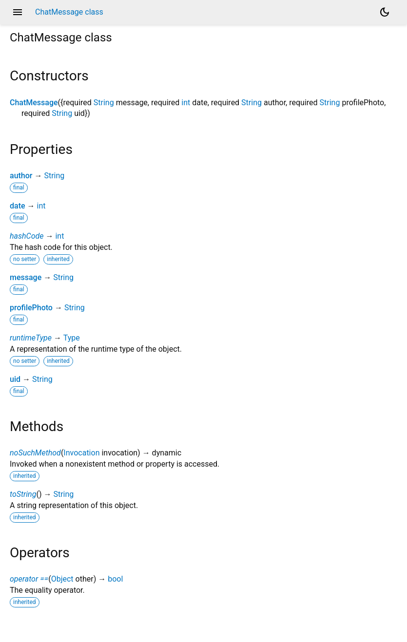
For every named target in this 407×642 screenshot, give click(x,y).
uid (15, 379)
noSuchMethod (35, 452)
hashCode (26, 236)
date (17, 205)
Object (62, 579)
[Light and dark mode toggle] (384, 12)
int (185, 102)
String (104, 102)
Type (71, 337)
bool (115, 579)
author (21, 175)
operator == (29, 579)
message (25, 277)
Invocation (81, 452)
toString (23, 494)
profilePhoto (31, 307)
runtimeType (31, 337)
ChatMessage (34, 102)
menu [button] (17, 12)
